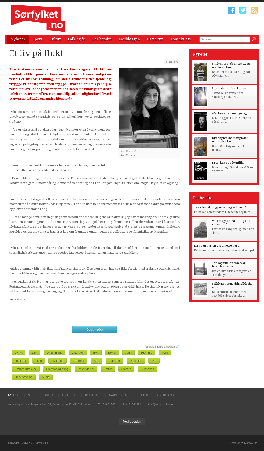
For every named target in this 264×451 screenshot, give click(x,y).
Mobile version (132, 421)
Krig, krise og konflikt (228, 162)
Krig (96, 360)
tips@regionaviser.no (161, 404)
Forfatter (114, 360)
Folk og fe (76, 39)
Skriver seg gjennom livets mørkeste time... (231, 65)
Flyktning (57, 360)
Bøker (112, 352)
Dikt (34, 352)
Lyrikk (18, 352)
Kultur (55, 39)
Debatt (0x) (94, 329)
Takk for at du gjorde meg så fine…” (220, 207)
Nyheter (18, 39)
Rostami (20, 360)
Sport (37, 39)
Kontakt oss (180, 39)
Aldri (128, 352)
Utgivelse (136, 360)
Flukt (38, 360)
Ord (154, 360)
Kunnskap (147, 369)
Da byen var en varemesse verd (216, 245)
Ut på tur (155, 39)
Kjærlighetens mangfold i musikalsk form (230, 139)
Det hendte (102, 39)
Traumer (78, 360)
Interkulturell (86, 369)
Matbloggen (129, 39)
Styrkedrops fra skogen (229, 88)
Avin (165, 352)
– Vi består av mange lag (229, 113)
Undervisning (23, 377)
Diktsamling (54, 352)
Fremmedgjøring (57, 369)
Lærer (108, 369)
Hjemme (146, 352)
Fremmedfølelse (26, 369)
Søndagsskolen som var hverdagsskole (229, 264)
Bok (95, 352)
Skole (46, 377)
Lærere (126, 369)
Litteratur (78, 352)
